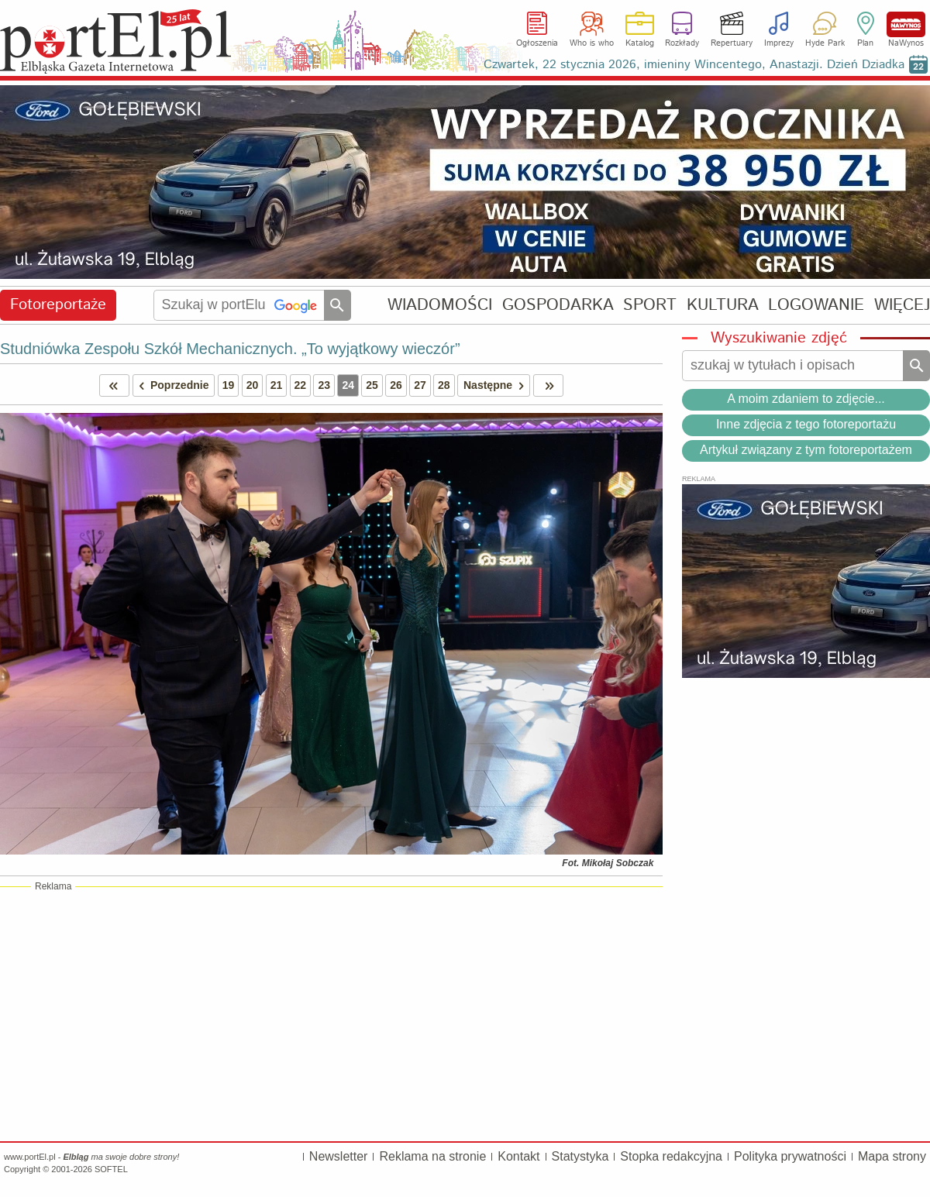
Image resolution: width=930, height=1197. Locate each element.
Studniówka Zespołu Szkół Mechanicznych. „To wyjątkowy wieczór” (230, 348)
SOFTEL (111, 1169)
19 (228, 385)
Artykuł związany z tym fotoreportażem (806, 449)
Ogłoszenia (537, 43)
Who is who (592, 43)
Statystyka (580, 1156)
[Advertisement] (331, 1013)
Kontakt (518, 1156)
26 (396, 385)
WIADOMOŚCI (440, 305)
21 (276, 385)
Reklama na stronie (432, 1156)
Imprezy (779, 43)
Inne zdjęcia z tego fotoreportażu (806, 424)
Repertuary (732, 43)
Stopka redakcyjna (671, 1156)
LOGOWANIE (816, 305)
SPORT (650, 305)
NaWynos (906, 24)
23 (324, 385)
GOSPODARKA (558, 305)
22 (300, 385)
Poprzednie (171, 385)
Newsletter (338, 1156)
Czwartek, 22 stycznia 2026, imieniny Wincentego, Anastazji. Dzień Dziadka (694, 65)
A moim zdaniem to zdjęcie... (806, 398)
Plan (865, 43)
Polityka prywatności (790, 1156)
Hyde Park (825, 43)
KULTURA (723, 305)
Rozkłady (682, 43)
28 (444, 385)
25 (372, 385)
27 (420, 385)
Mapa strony (892, 1156)
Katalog (639, 43)
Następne (496, 385)
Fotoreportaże (58, 305)
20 (252, 385)
